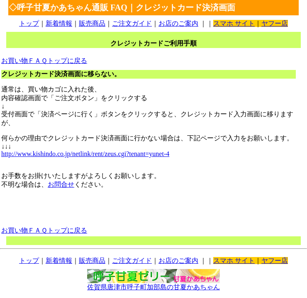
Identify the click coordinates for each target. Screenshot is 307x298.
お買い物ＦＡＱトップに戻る (44, 60)
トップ (29, 23)
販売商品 (92, 23)
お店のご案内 (178, 23)
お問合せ (61, 184)
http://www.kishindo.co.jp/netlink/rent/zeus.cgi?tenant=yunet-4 (85, 153)
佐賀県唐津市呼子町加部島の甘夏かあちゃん (153, 284)
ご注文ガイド (132, 23)
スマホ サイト (234, 23)
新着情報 (59, 23)
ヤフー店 (274, 23)
